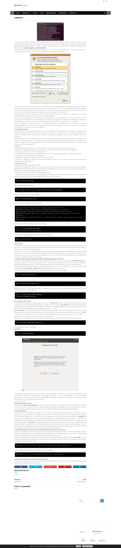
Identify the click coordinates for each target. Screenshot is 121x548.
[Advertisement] (91, 31)
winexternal (82, 79)
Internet (26, 20)
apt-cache (22, 280)
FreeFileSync (71, 439)
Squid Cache (48, 428)
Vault (35, 13)
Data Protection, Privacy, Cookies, (56, 540)
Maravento (60, 537)
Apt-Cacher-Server (30, 346)
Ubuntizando (35, 144)
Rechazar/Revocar (87, 546)
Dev (42, 13)
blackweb (81, 66)
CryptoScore (51, 13)
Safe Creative (50, 539)
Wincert (31, 127)
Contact (73, 13)
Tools (33, 20)
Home (17, 13)
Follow (83, 82)
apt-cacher (32, 333)
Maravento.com (50, 537)
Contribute (63, 13)
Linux (30, 20)
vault (80, 74)
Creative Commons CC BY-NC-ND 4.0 (57, 535)
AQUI (49, 324)
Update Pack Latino (48, 123)
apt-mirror (50, 333)
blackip (81, 70)
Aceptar (78, 546)
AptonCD (69, 413)
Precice (72, 184)
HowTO (22, 20)
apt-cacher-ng (41, 333)
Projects (25, 13)
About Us (68, 540)
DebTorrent (18, 140)
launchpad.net (29, 184)
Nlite (19, 125)
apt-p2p (24, 173)
